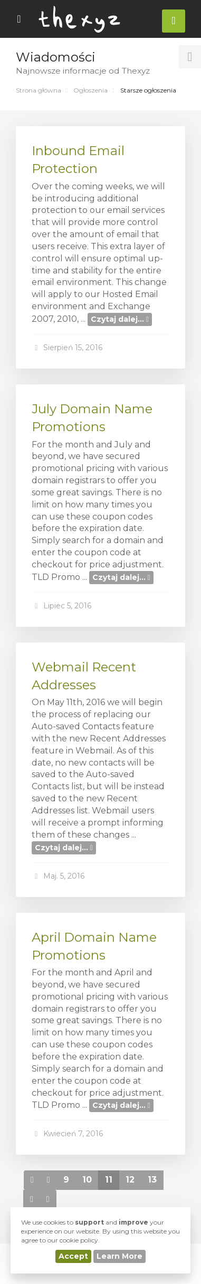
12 (130, 1180)
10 (87, 1180)
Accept (73, 1256)
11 (108, 1180)
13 (152, 1180)
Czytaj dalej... (120, 319)
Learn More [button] (119, 1256)
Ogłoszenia (90, 90)
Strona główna (38, 90)
